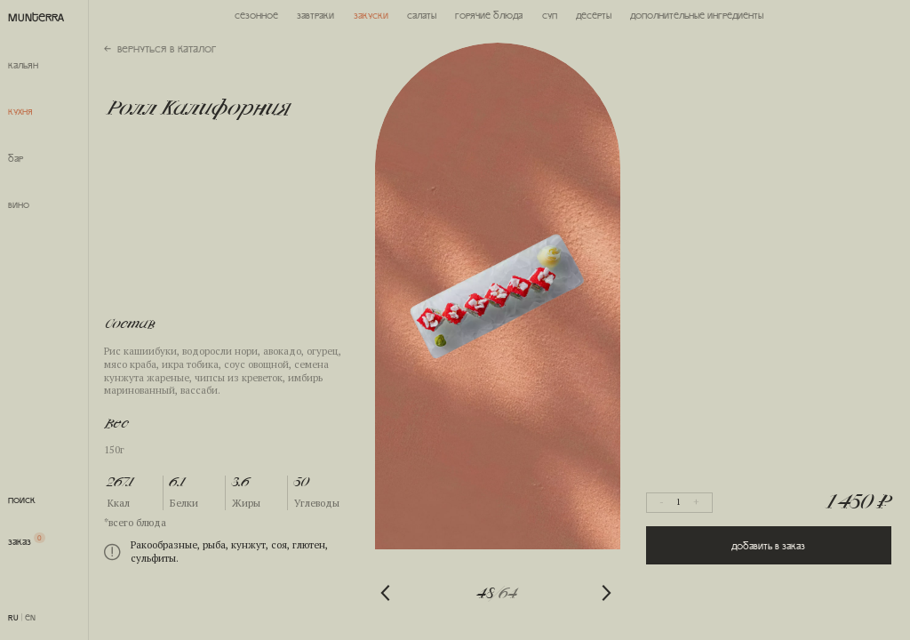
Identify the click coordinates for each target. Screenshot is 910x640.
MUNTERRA (36, 16)
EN (30, 616)
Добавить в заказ (768, 545)
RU (13, 616)
